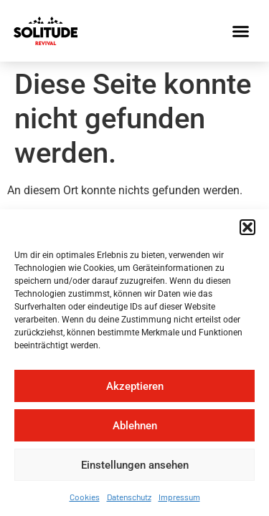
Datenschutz (129, 497)
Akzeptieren (135, 386)
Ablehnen (135, 425)
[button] (247, 227)
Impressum (179, 497)
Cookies (85, 497)
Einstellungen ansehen (135, 465)
